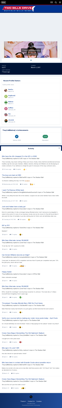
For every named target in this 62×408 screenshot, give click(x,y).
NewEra (10, 89)
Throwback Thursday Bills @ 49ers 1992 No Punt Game (22, 303)
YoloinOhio (22, 227)
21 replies (13, 327)
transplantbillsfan (24, 257)
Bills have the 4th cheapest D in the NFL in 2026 (19, 156)
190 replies (15, 373)
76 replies (13, 266)
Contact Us (31, 401)
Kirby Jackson (23, 350)
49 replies (24, 184)
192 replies (14, 357)
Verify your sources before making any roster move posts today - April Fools (30, 318)
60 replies (13, 342)
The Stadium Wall (33, 158)
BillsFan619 (22, 177)
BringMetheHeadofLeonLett (28, 192)
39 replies (17, 169)
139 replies (22, 219)
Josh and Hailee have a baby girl (14, 207)
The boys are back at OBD (11, 175)
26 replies (13, 280)
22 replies (13, 312)
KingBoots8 (11, 95)
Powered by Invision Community (31, 405)
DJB (20, 158)
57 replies (13, 234)
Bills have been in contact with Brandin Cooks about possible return (26, 362)
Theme (23, 401)
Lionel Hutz (22, 242)
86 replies (23, 201)
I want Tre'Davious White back (13, 190)
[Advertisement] (31, 27)
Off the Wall (36, 274)
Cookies (39, 401)
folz (9, 114)
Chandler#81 (23, 305)
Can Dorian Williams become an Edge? (16, 255)
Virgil (21, 320)
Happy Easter (7, 272)
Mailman (10, 101)
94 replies (13, 249)
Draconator (22, 209)
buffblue (10, 108)
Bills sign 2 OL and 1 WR (10, 348)
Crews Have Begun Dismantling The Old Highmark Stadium (23, 333)
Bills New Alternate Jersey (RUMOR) (15, 240)
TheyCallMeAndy (7, 158)
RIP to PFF (6, 225)
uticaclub (11, 120)
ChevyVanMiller (24, 335)
